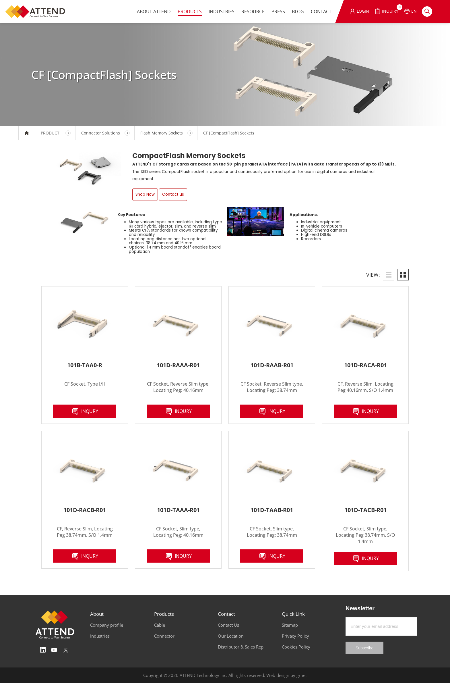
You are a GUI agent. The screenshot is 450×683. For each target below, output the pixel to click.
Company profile (106, 625)
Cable (159, 625)
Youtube (54, 650)
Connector (164, 636)
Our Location (231, 636)
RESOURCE (253, 11)
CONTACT (321, 11)
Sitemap (290, 625)
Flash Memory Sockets (161, 133)
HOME (27, 133)
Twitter (65, 650)
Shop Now (145, 194)
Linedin (42, 650)
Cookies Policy (296, 647)
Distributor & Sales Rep (240, 647)
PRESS (278, 11)
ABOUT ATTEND (154, 11)
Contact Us (228, 625)
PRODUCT (50, 133)
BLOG (298, 11)
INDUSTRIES (221, 11)
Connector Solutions (100, 133)
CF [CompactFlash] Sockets (228, 133)
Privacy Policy (295, 636)
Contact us (173, 194)
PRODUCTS (190, 11)
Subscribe (364, 648)
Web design (277, 675)
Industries (100, 636)
